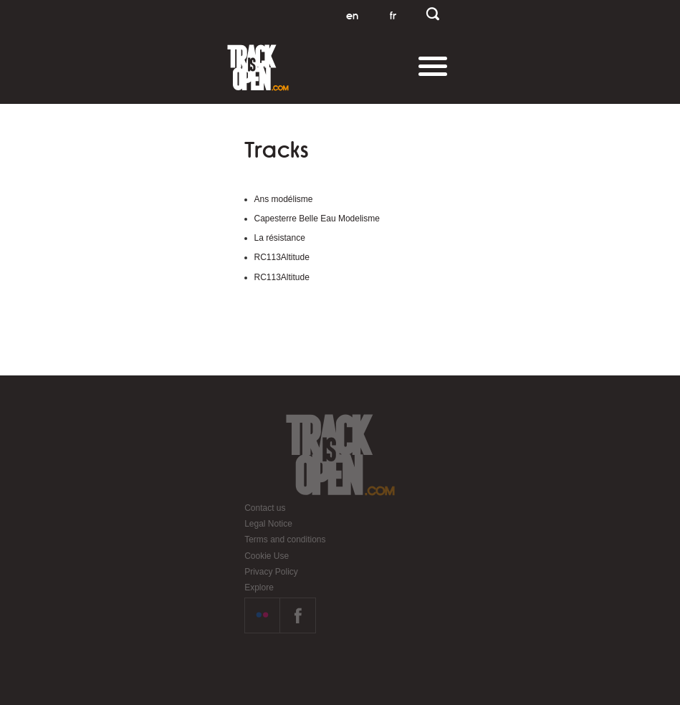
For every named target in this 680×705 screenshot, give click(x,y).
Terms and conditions (284, 539)
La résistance (279, 238)
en (352, 15)
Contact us (264, 508)
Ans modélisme (283, 199)
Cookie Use (266, 556)
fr (393, 15)
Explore (259, 587)
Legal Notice (268, 524)
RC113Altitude (282, 257)
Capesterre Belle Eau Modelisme (317, 219)
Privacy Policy (271, 572)
